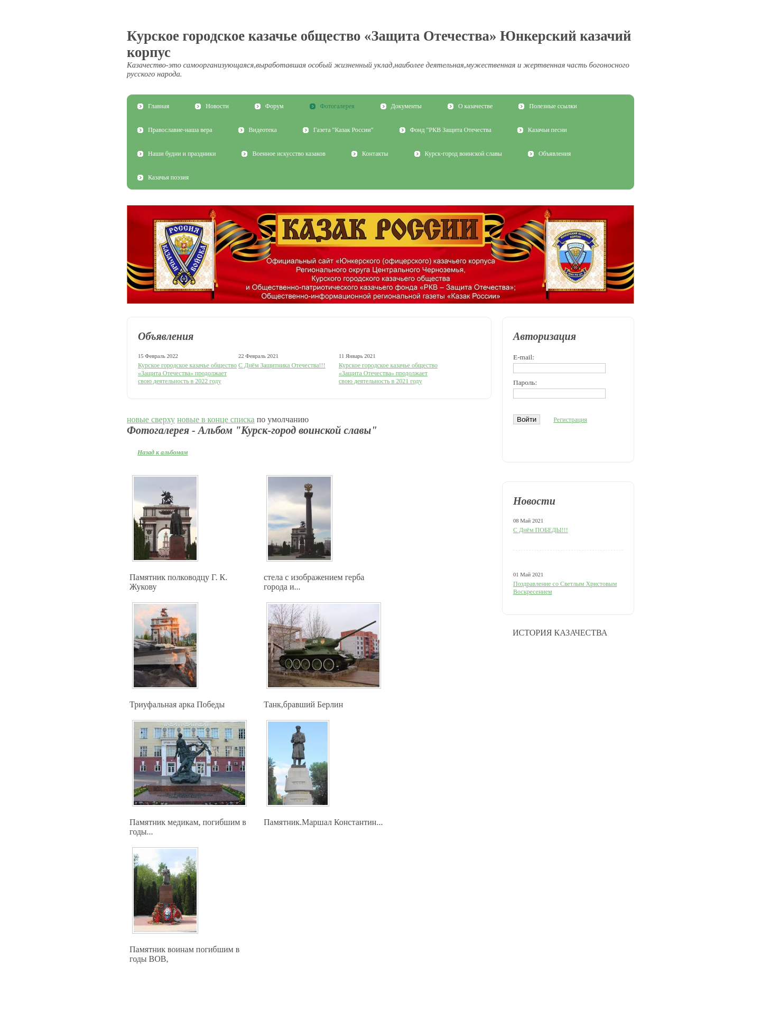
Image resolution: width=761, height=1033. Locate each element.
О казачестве (475, 106)
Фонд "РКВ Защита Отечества (450, 130)
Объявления (555, 153)
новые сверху (151, 419)
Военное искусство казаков (289, 153)
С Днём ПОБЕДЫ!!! (540, 530)
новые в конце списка (216, 419)
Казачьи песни (547, 130)
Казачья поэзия (168, 177)
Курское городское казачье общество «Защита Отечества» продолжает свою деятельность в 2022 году (187, 373)
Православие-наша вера (180, 130)
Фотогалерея (337, 106)
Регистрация (570, 419)
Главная (158, 106)
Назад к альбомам (162, 452)
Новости (217, 106)
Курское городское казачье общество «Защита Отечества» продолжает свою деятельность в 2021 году (388, 373)
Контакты (375, 153)
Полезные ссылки (553, 106)
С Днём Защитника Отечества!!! (282, 365)
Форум (274, 106)
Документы (406, 106)
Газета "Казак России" (343, 130)
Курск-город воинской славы (463, 153)
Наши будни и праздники (182, 153)
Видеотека (263, 130)
